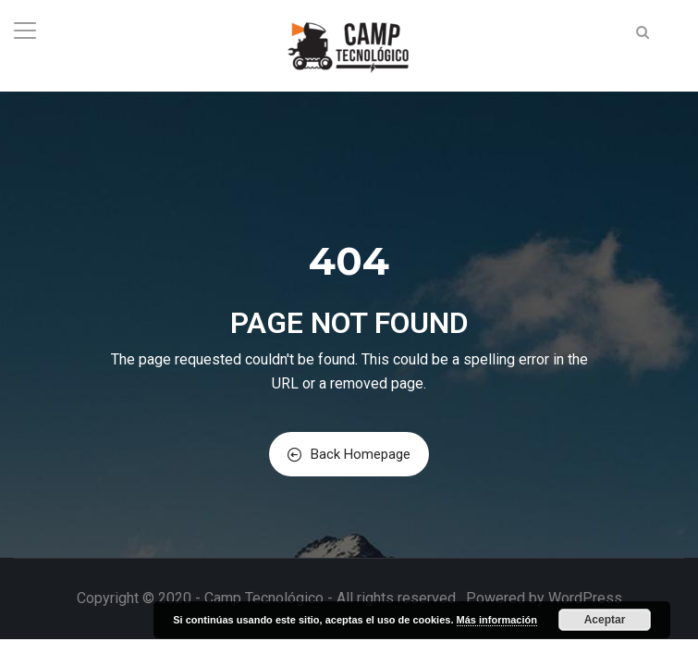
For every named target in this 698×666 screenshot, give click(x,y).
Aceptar (605, 619)
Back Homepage (349, 454)
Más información (497, 619)
